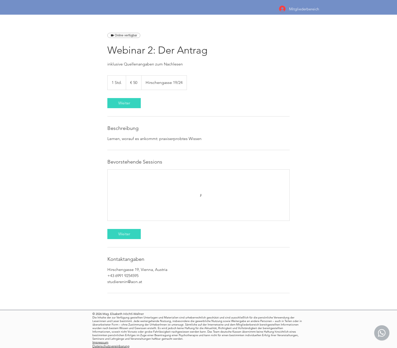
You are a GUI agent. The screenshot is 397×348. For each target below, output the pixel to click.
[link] (124, 103)
